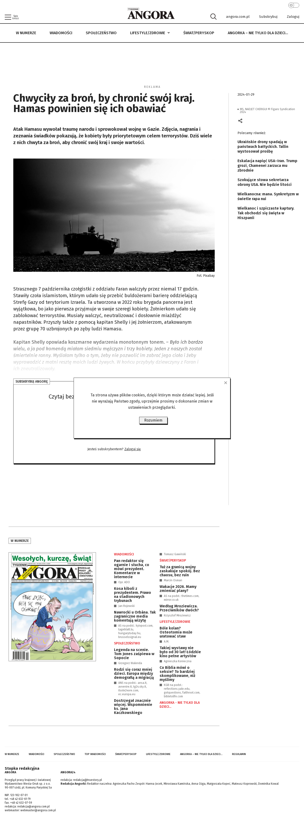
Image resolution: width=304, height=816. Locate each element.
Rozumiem (153, 420)
